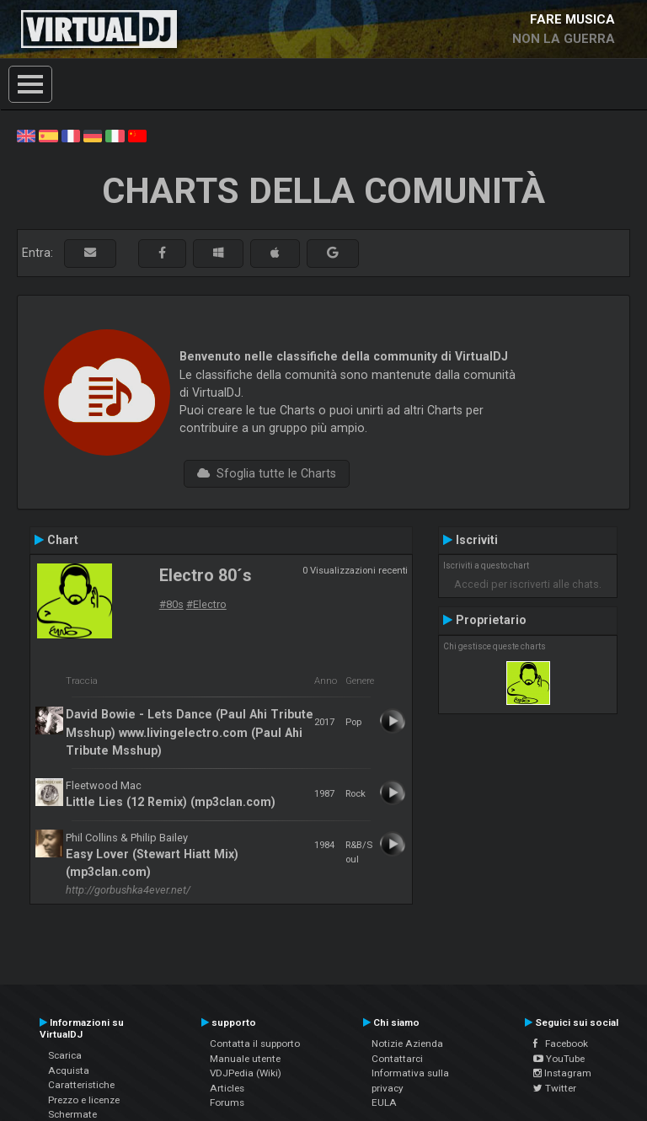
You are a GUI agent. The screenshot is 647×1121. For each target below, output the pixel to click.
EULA (384, 1102)
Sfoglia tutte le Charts (266, 473)
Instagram (562, 1073)
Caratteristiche (81, 1085)
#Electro (206, 604)
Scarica (65, 1055)
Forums (227, 1102)
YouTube (559, 1059)
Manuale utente (245, 1059)
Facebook (560, 1043)
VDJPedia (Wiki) (245, 1073)
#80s (171, 604)
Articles (227, 1088)
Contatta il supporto (255, 1043)
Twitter (554, 1088)
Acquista (68, 1070)
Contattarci (397, 1059)
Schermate (72, 1114)
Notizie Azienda (407, 1043)
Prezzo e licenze (84, 1100)
